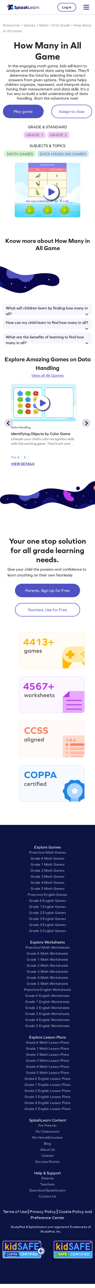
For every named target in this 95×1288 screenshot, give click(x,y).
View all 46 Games (47, 375)
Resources (11, 25)
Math (43, 25)
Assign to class (71, 111)
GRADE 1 (34, 135)
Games (29, 25)
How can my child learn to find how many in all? (47, 324)
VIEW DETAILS (22, 464)
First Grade (61, 25)
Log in (66, 7)
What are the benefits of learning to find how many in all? (47, 339)
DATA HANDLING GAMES (63, 154)
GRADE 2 (58, 135)
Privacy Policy (43, 1211)
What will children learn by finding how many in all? (47, 310)
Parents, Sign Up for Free (47, 590)
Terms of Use (15, 1211)
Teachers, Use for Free (47, 610)
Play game (23, 111)
